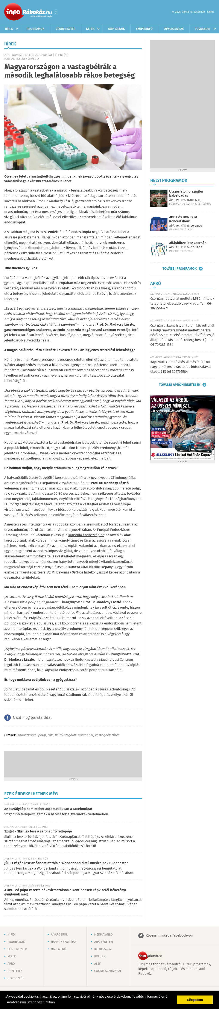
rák (50, 735)
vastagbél (85, 735)
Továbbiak (202, 29)
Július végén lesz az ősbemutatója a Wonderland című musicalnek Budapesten (66, 863)
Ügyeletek (15, 971)
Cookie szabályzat (107, 971)
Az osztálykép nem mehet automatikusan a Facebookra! (48, 809)
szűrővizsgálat (65, 735)
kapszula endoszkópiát (86, 535)
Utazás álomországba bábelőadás (186, 193)
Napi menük (116, 29)
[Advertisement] (73, 764)
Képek (90, 29)
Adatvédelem (103, 942)
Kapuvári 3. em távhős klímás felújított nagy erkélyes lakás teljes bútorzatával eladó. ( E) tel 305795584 (180, 366)
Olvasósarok (174, 29)
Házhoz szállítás (63, 942)
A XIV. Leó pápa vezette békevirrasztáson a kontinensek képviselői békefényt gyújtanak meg (65, 892)
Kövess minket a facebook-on (169, 935)
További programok (180, 269)
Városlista (55, 12)
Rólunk (99, 956)
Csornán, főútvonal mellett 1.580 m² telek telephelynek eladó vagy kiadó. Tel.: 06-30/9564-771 (182, 303)
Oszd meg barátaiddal (32, 718)
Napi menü (58, 949)
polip (42, 735)
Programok (35, 29)
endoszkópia (26, 735)
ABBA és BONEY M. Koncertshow (183, 219)
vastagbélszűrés (107, 735)
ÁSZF (97, 963)
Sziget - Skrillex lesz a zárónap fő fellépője (38, 831)
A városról (59, 934)
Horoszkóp (16, 978)
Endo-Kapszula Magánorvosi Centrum (104, 659)
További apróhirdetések (179, 385)
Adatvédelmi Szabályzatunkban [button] (31, 1002)
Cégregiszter (65, 29)
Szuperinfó (144, 29)
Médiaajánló (103, 934)
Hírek (9, 29)
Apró (11, 963)
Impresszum (103, 949)
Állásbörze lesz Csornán (187, 243)
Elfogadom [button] (195, 1000)
